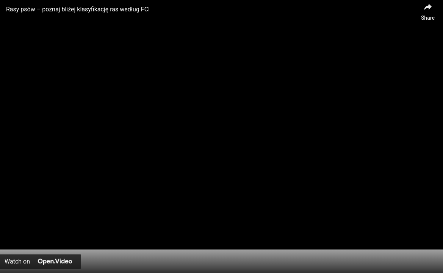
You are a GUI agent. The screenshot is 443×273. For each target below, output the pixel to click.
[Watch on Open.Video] (40, 261)
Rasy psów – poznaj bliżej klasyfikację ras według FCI (78, 9)
